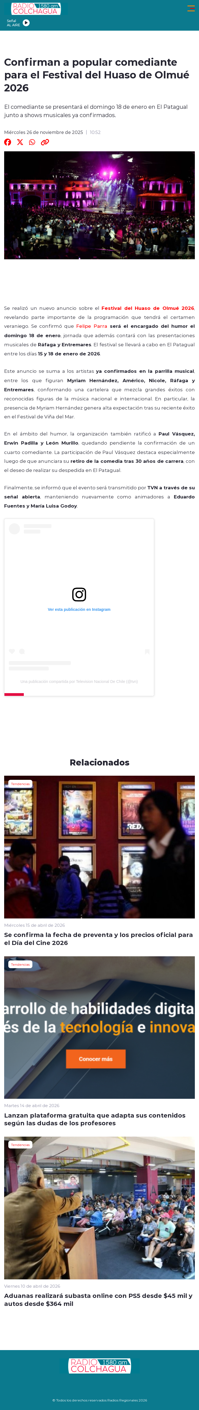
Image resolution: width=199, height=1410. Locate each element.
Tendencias (20, 783)
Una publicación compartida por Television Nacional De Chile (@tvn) (79, 681)
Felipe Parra (91, 326)
